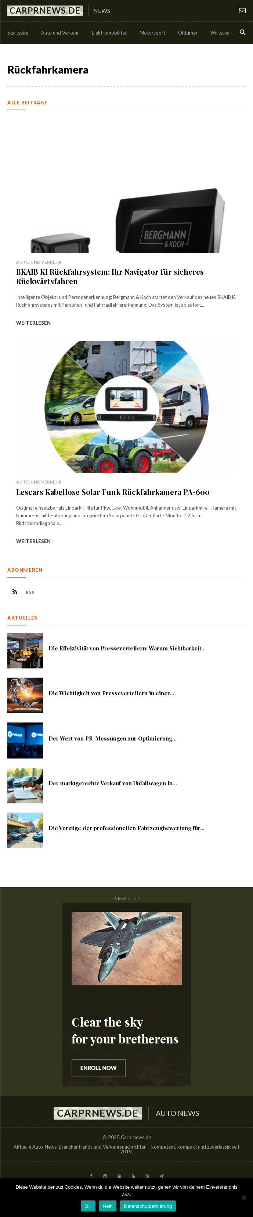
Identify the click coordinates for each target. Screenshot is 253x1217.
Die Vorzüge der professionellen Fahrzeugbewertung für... (126, 828)
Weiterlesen (33, 323)
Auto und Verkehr (39, 262)
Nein (108, 1206)
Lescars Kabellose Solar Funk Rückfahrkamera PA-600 (113, 492)
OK (87, 1206)
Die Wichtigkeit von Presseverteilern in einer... (111, 693)
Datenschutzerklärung (148, 1206)
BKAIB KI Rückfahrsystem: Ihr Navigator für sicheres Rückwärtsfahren (110, 276)
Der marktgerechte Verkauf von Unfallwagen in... (112, 783)
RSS (30, 592)
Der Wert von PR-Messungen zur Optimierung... (112, 738)
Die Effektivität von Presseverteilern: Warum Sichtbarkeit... (127, 648)
